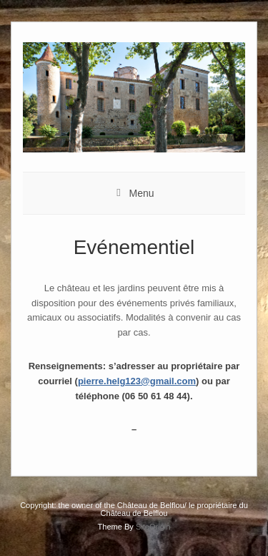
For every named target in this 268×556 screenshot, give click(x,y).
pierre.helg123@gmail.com (137, 381)
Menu (141, 193)
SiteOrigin (153, 526)
